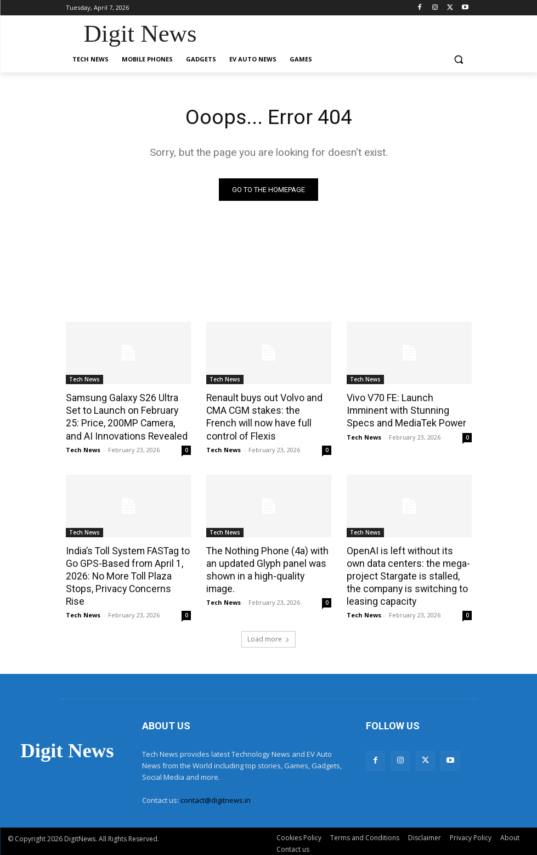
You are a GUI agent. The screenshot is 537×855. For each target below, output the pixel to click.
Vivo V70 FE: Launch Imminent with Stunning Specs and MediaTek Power (409, 410)
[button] (459, 59)
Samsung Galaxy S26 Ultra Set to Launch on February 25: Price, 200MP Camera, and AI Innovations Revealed (128, 416)
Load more (268, 634)
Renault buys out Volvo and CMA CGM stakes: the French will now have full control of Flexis (266, 416)
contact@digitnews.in (215, 795)
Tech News (84, 380)
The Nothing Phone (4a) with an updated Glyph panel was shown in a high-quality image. (268, 560)
